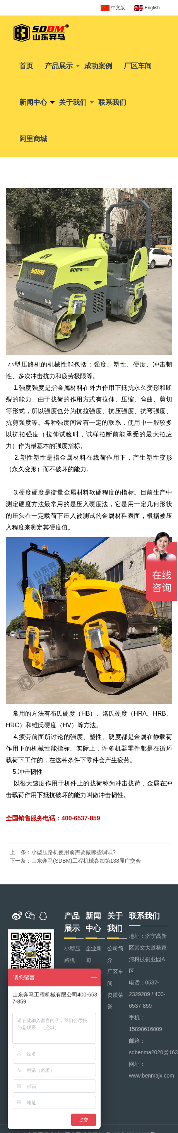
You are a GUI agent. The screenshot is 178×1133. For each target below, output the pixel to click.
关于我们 (73, 102)
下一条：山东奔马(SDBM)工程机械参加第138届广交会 (75, 861)
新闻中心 (33, 102)
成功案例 (98, 66)
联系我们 (112, 102)
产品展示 (59, 66)
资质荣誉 (115, 1001)
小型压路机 (72, 954)
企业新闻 (94, 954)
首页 (26, 66)
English (147, 8)
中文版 (113, 8)
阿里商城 (33, 139)
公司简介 (115, 954)
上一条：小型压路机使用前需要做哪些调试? (63, 852)
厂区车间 (138, 66)
